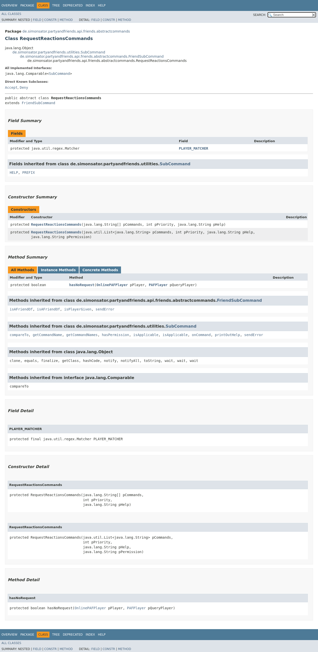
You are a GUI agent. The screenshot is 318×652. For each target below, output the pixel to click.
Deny (24, 87)
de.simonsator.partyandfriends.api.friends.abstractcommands (76, 31)
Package (27, 5)
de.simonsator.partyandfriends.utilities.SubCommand (58, 52)
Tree (56, 5)
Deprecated (73, 5)
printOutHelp (227, 335)
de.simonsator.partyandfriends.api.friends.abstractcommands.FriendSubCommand (92, 56)
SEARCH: (259, 15)
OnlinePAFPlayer (112, 285)
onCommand (201, 335)
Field (37, 20)
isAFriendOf (21, 309)
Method (66, 20)
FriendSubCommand (38, 103)
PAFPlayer (158, 285)
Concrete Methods (100, 270)
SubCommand (59, 74)
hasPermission (115, 335)
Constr (50, 20)
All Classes (11, 14)
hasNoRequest (81, 285)
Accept (11, 87)
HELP (14, 172)
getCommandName (47, 335)
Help (102, 5)
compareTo (19, 335)
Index (90, 5)
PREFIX (28, 172)
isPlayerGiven (77, 309)
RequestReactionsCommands (56, 224)
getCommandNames (82, 335)
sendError (105, 309)
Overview (9, 5)
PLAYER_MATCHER (193, 148)
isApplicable (145, 335)
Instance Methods (58, 270)
